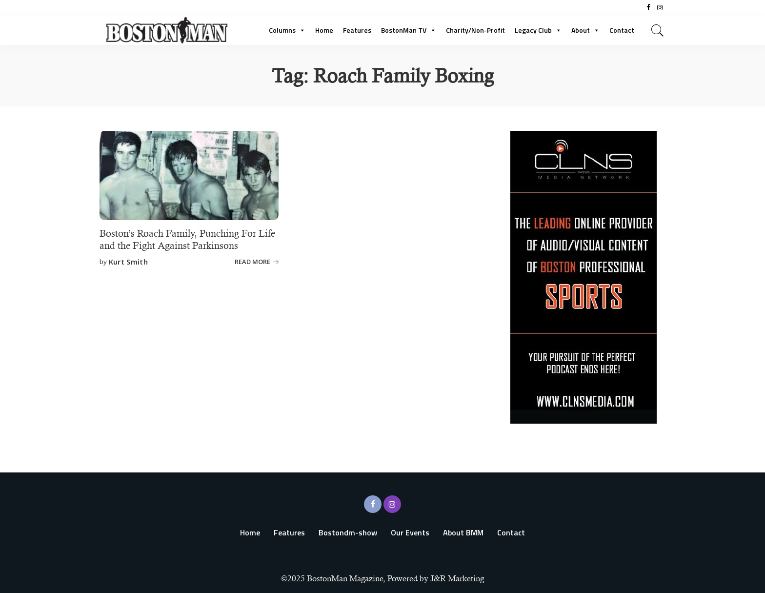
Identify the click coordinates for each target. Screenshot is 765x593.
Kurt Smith (128, 262)
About (585, 30)
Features (357, 30)
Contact (621, 30)
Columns (287, 30)
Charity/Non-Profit (475, 30)
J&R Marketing (457, 578)
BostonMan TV (408, 30)
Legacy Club (538, 30)
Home (324, 30)
